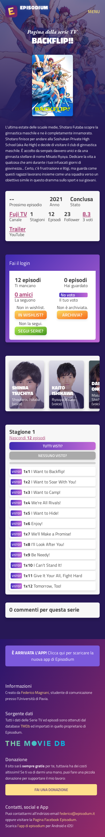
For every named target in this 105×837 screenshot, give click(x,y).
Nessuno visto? (52, 456)
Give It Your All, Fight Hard (52, 575)
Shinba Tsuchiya (22, 390)
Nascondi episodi (27, 438)
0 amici (24, 294)
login (25, 263)
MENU (94, 11)
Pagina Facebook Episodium (54, 820)
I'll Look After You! (43, 544)
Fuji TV (18, 213)
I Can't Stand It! (42, 565)
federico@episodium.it (77, 813)
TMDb (25, 726)
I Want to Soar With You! (49, 482)
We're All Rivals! (42, 502)
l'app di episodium (31, 826)
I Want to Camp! (41, 492)
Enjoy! (32, 523)
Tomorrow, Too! (42, 586)
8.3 (87, 213)
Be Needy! (36, 555)
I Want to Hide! (41, 513)
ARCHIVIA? (72, 315)
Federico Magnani (35, 692)
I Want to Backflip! (44, 471)
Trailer (17, 228)
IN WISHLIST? (30, 315)
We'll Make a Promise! (47, 534)
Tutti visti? (53, 446)
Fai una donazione (51, 790)
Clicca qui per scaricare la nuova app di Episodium (53, 656)
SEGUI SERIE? (30, 331)
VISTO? (16, 471)
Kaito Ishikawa (62, 390)
